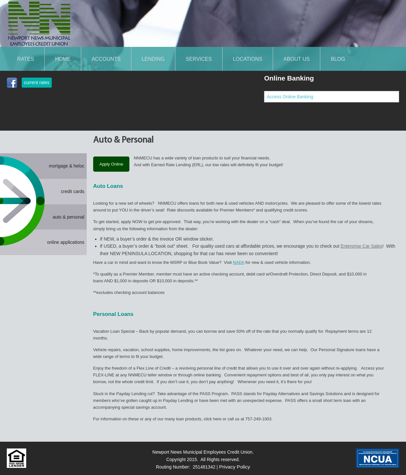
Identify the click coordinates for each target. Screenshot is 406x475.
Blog (338, 58)
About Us (296, 58)
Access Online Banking (290, 96)
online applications (65, 242)
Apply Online (111, 164)
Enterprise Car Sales (361, 246)
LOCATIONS (247, 58)
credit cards (72, 191)
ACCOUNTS (106, 58)
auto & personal (68, 217)
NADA (238, 262)
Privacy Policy (234, 467)
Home (63, 58)
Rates (25, 58)
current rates (36, 82)
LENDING (153, 58)
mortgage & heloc (66, 165)
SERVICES (199, 58)
